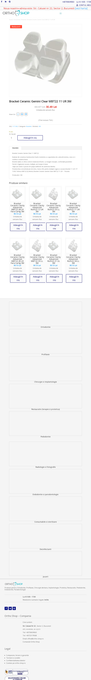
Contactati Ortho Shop (31, 642)
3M (40, 126)
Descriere (15, 148)
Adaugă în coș (30, 137)
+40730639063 (68, 2)
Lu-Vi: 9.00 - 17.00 (83, 2)
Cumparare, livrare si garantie (17, 655)
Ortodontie (17, 19)
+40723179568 (31, 635)
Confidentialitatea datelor (15, 660)
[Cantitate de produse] (12, 137)
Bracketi (23, 19)
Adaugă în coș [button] (18, 227)
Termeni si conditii (13, 658)
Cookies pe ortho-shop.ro (16, 663)
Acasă (11, 19)
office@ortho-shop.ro (35, 639)
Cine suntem (27, 622)
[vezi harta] (81, 8)
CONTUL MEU (85, 5)
